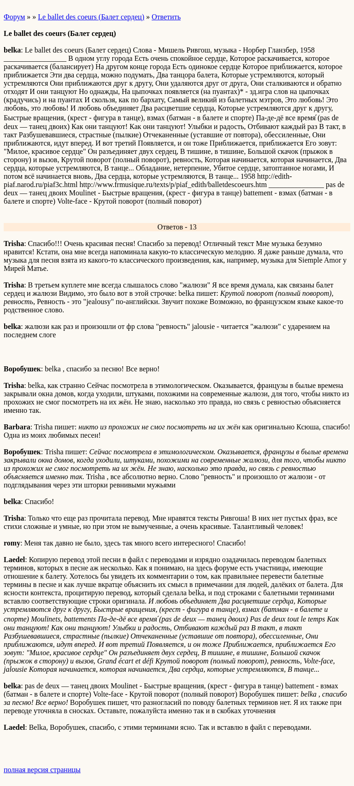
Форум (14, 17)
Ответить (166, 17)
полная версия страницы (42, 770)
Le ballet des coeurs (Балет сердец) (91, 17)
